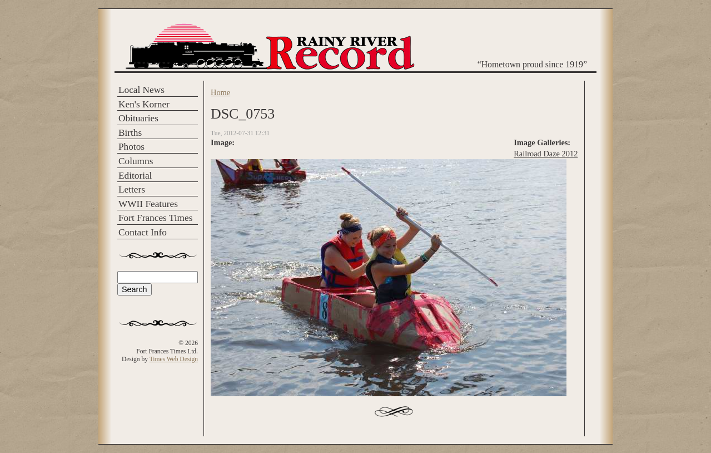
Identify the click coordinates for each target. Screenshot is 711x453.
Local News (141, 90)
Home (220, 92)
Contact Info (142, 232)
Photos (131, 146)
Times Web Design (174, 359)
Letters (131, 189)
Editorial (135, 175)
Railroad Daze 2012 (546, 153)
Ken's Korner (144, 104)
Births (130, 132)
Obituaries (138, 118)
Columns (135, 161)
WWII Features (148, 204)
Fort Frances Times (155, 218)
